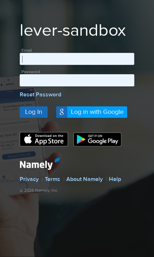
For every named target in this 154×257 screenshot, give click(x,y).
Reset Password (40, 94)
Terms (52, 179)
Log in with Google (97, 112)
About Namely (84, 179)
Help (115, 179)
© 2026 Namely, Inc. (39, 190)
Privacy (29, 179)
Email (26, 50)
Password (30, 72)
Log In (33, 112)
